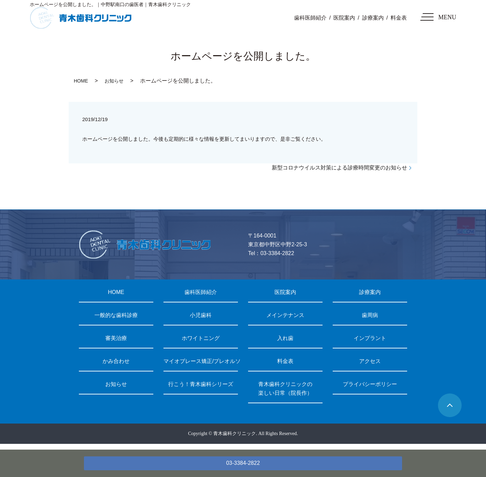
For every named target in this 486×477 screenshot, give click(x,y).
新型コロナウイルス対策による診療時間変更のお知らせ (339, 168)
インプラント (370, 338)
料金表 (399, 18)
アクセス (370, 361)
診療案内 (373, 18)
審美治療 (116, 338)
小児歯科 (201, 315)
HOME (81, 81)
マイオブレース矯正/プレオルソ (200, 361)
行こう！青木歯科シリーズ (200, 384)
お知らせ (114, 81)
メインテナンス (285, 315)
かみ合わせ (116, 361)
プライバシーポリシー (370, 384)
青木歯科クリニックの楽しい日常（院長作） (285, 388)
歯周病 (370, 315)
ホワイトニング (201, 338)
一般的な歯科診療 (116, 315)
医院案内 (344, 18)
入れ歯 (285, 338)
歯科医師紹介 (310, 18)
